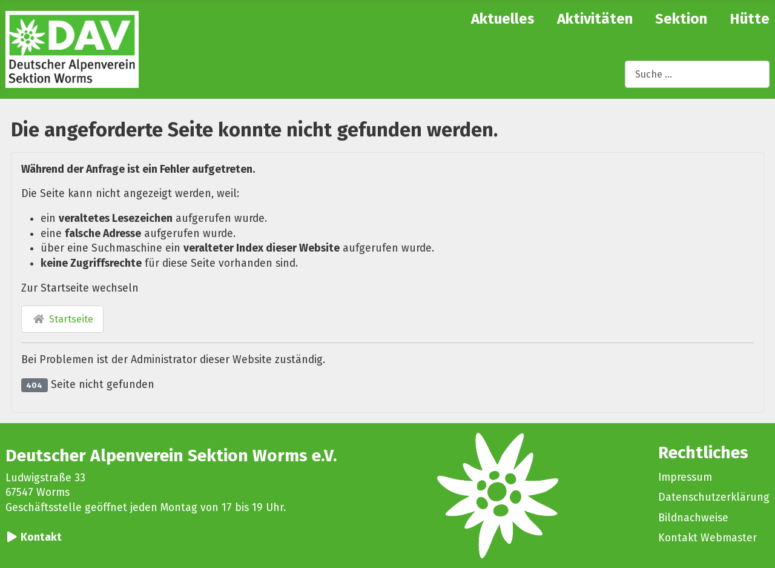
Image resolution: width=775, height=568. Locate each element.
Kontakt (41, 537)
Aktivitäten (595, 18)
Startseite (62, 319)
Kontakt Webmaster (707, 538)
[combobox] (697, 74)
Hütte (750, 18)
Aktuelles (503, 18)
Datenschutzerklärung (714, 497)
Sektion (681, 18)
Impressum (685, 477)
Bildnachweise (693, 518)
